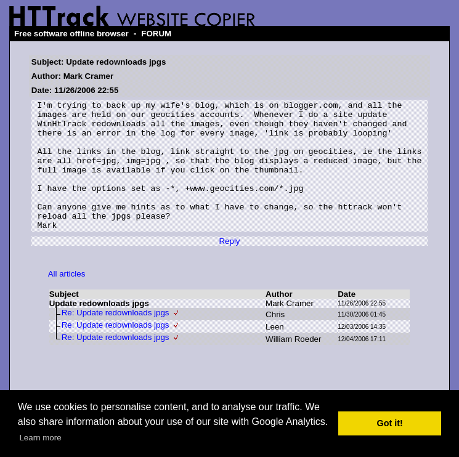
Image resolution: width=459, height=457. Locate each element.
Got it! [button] (390, 423)
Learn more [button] (40, 437)
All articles (67, 299)
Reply (229, 267)
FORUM (156, 33)
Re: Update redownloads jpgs (115, 338)
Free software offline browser (71, 33)
